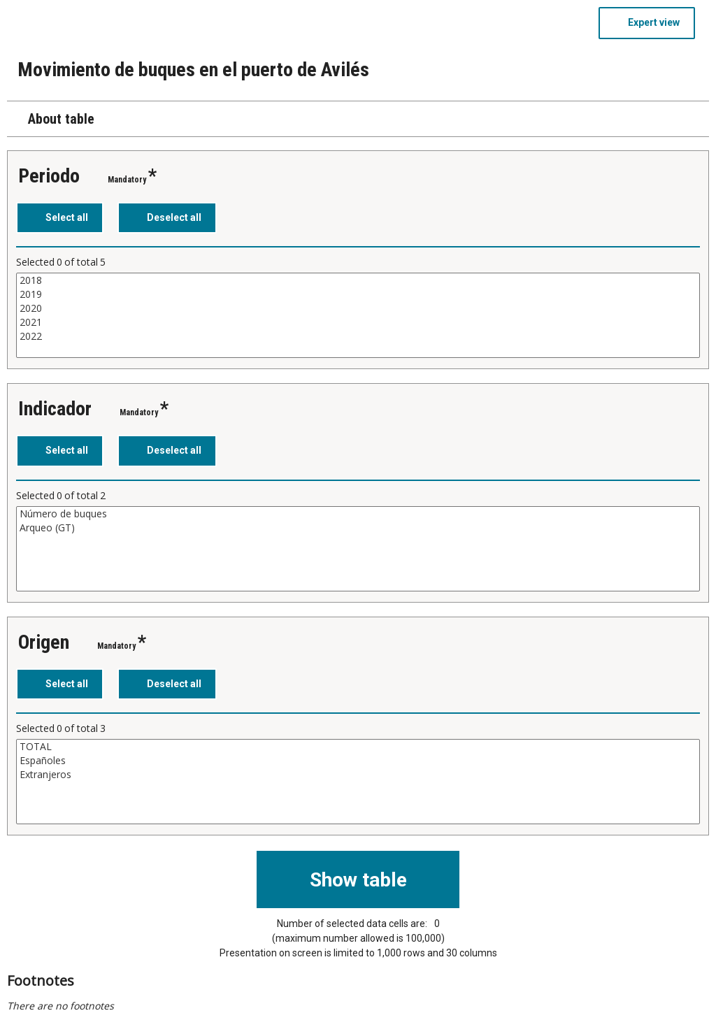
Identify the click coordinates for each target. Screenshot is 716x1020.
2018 (358, 280)
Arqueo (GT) (358, 528)
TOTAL (358, 747)
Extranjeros (358, 775)
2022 (358, 336)
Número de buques (358, 514)
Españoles (358, 761)
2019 (358, 294)
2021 (358, 322)
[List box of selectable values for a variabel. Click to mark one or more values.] (358, 315)
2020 (358, 308)
